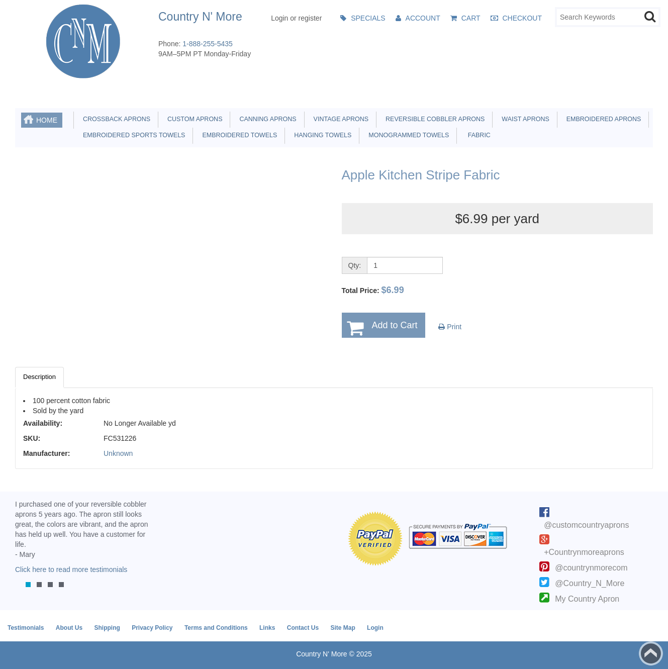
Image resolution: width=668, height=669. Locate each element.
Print (449, 327)
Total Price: (373, 290)
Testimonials (26, 627)
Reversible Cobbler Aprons (433, 119)
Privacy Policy (152, 627)
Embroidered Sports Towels (132, 135)
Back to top (650, 653)
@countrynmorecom (591, 567)
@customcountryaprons (586, 525)
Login (375, 627)
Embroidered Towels (238, 135)
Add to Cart (395, 325)
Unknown (118, 453)
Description (39, 376)
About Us (69, 627)
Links (267, 627)
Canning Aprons (266, 119)
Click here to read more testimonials (71, 569)
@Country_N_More (589, 583)
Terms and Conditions (216, 627)
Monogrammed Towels (407, 135)
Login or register (296, 18)
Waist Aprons (523, 119)
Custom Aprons (193, 119)
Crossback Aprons (114, 119)
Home (46, 120)
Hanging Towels (321, 135)
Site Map (342, 627)
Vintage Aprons (339, 119)
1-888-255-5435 (207, 44)
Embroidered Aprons (602, 119)
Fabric (476, 135)
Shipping (107, 627)
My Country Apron (587, 599)
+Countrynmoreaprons (584, 552)
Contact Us (303, 627)
